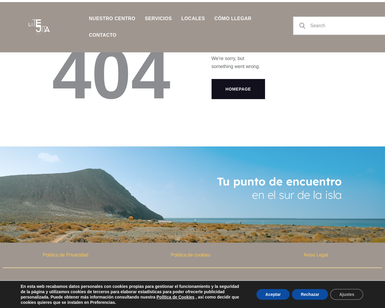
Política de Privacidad (65, 254)
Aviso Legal (315, 254)
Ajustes (346, 294)
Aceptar (273, 294)
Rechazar (310, 294)
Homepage (238, 89)
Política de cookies (190, 254)
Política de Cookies (175, 297)
